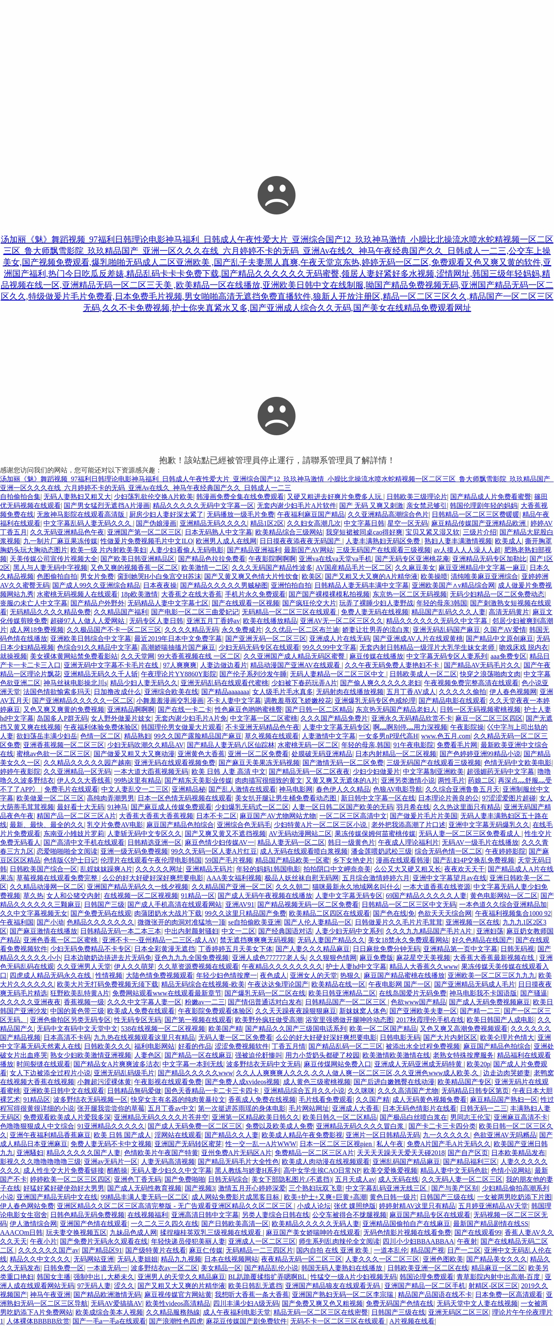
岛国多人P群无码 (62, 718)
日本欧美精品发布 (518, 1152)
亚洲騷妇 (29, 1152)
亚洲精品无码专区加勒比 (489, 558)
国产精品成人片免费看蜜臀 (490, 496)
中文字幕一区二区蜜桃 (263, 718)
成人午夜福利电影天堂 (236, 1312)
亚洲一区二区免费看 (258, 753)
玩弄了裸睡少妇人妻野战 (376, 603)
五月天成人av (355, 1179)
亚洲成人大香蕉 (355, 1108)
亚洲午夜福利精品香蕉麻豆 (50, 1135)
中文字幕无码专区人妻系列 (446, 656)
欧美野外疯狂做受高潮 (269, 1019)
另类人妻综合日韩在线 (275, 1214)
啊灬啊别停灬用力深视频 (410, 727)
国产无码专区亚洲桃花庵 (412, 558)
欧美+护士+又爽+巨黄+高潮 (325, 1197)
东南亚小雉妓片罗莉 (73, 833)
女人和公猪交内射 (73, 895)
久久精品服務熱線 (173, 1312)
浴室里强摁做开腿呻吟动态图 (349, 1019)
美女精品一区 (221, 1268)
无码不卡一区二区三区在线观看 (338, 1321)
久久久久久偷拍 (462, 691)
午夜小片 (43, 1241)
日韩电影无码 (400, 1037)
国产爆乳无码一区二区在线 (264, 993)
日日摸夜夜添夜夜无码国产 (300, 541)
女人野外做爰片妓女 (121, 718)
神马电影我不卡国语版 (483, 993)
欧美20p (478, 1064)
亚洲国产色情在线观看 (93, 1223)
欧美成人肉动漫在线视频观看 (326, 1161)
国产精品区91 (102, 1250)
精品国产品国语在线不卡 (435, 1294)
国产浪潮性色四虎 (176, 1321)
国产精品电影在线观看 (452, 700)
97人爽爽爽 (180, 665)
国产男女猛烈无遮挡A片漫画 (107, 505)
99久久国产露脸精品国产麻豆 (198, 736)
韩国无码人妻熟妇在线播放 (342, 1268)
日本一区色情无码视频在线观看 (185, 798)
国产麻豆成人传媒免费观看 (171, 807)
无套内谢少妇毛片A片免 (191, 718)
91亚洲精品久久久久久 (111, 1126)
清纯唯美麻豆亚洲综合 (484, 576)
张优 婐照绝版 (355, 1205)
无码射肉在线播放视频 (350, 691)
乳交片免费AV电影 (115, 824)
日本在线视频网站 (231, 1259)
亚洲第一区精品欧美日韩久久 (256, 1117)
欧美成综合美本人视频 (109, 1312)
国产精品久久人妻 (232, 1135)
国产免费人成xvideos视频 (242, 1081)
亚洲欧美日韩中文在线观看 (63, 1090)
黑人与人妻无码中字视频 (50, 567)
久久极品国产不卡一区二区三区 (114, 629)
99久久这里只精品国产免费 (245, 913)
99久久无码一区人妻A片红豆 (214, 851)
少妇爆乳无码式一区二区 (252, 807)
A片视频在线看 (412, 1321)
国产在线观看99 (478, 1232)
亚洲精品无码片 (209, 869)
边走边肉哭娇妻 (506, 1073)
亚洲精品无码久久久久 (213, 523)
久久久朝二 (292, 886)
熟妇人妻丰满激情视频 (458, 541)
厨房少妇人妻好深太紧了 (166, 514)
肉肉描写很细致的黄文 (269, 780)
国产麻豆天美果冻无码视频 (259, 762)
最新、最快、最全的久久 (47, 824)
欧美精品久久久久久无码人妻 (315, 1223)
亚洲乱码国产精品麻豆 (406, 1161)
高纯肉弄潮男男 (110, 798)
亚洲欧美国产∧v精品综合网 (453, 585)
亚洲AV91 (239, 904)
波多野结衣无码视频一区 (90, 1099)
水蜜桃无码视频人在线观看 (77, 594)
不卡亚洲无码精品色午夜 (262, 727)
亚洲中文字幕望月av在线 (449, 877)
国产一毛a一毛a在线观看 (109, 1321)
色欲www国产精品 (418, 1002)
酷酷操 (117, 1170)
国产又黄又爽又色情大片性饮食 (251, 576)
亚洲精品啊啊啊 (130, 709)
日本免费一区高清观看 (509, 1294)
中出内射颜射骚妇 (192, 931)
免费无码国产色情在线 (399, 1303)
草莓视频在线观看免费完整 (57, 877)
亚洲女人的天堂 (313, 975)
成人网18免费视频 (37, 629)
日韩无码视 (517, 948)
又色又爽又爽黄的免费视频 (63, 709)
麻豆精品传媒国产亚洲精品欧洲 (479, 523)
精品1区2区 (267, 523)
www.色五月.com (445, 736)
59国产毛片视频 (228, 860)
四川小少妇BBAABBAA (418, 1241)
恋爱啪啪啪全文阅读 (67, 851)
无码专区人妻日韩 (156, 620)
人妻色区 (147, 1055)
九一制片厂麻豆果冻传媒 (60, 541)
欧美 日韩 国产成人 (122, 1135)
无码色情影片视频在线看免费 (407, 1232)
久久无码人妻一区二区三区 (462, 1179)
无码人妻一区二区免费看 (235, 1037)
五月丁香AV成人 (411, 691)
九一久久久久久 (446, 1135)
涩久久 (124, 1285)
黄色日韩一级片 (393, 1197)
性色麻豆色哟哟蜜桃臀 (248, 709)
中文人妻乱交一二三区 (135, 789)
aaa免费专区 (508, 656)
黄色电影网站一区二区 (504, 895)
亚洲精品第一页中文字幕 (460, 948)
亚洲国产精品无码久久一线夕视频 (137, 886)
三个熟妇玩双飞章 (316, 1188)
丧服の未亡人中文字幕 (34, 603)
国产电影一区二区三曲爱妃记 (195, 612)
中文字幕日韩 (364, 523)
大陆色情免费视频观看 (159, 975)
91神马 (117, 807)
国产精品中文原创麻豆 (499, 638)
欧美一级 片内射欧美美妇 (108, 549)
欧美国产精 (225, 1028)
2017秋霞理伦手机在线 (430, 1019)
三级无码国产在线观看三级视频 (383, 549)
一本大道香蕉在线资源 (436, 886)
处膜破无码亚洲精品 (322, 753)
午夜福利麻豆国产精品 (311, 514)
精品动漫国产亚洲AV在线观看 (296, 665)
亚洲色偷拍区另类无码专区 (70, 1019)
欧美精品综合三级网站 (289, 532)
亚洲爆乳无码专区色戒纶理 (375, 700)
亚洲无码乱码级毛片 (124, 1073)
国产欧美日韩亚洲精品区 (137, 558)
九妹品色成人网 (133, 1232)
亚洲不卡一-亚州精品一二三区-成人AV (159, 940)
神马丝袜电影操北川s (75, 682)
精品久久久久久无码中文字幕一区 (203, 505)
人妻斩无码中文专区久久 (144, 833)
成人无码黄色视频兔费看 (429, 1099)
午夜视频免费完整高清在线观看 (471, 682)
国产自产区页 (468, 1152)
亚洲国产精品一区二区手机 (424, 1285)
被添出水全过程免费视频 (423, 1046)
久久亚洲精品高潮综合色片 (388, 514)
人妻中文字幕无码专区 (336, 727)
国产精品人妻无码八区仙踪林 (231, 744)
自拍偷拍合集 (20, 496)
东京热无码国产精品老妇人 (396, 709)
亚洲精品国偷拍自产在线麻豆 (406, 1223)
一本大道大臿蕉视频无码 (151, 771)
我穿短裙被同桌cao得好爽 (364, 532)
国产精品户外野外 (97, 603)
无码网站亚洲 (93, 1259)
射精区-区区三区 (493, 1285)
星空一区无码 (407, 523)
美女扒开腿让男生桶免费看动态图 (286, 798)
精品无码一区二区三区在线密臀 (320, 1312)
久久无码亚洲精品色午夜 (67, 532)
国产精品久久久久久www (195, 1073)
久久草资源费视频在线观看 (198, 966)
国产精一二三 (480, 1010)
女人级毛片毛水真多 (282, 691)
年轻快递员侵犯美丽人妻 (188, 1241)
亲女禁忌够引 (426, 505)
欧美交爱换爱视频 (390, 1170)
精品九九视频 (181, 1259)
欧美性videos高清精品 (178, 1303)
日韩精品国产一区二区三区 (346, 1002)
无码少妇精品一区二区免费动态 (497, 594)
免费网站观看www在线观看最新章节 (167, 993)
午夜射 (467, 1241)
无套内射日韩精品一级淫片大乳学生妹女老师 (427, 647)
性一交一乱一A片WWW (261, 1143)
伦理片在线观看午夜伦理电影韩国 (151, 860)
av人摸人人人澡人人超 (467, 549)
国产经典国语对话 (285, 931)
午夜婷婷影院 (505, 851)
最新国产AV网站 (308, 549)
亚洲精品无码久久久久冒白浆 (360, 1126)
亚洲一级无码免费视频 (134, 851)
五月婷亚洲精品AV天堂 (493, 1205)
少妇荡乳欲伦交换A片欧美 (153, 496)
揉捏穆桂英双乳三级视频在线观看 (211, 1232)
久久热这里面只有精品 (466, 807)
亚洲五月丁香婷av (213, 620)
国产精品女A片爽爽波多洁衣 (116, 1064)
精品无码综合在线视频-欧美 (202, 984)
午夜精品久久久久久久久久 (282, 966)
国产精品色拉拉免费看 (212, 558)
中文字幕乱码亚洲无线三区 (387, 1188)
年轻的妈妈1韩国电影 (268, 869)
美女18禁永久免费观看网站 (408, 940)
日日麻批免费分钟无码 (386, 948)
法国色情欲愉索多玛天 (57, 691)
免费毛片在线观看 (71, 789)
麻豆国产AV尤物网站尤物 (278, 815)
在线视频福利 (147, 1214)
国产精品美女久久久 (496, 1259)
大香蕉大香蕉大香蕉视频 (156, 815)
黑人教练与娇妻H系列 (248, 1170)
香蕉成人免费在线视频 (262, 1099)
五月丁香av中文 (171, 1108)
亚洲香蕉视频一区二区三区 (63, 744)
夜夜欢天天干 (464, 869)
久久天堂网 (137, 656)
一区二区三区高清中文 (353, 815)
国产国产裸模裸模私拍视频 (329, 594)
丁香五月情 (288, 1046)
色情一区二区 (100, 736)
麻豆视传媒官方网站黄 (178, 1294)
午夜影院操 (467, 727)
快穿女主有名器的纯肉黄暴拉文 (178, 1099)
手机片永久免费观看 (255, 594)
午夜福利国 (17, 922)
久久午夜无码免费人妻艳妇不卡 (393, 665)
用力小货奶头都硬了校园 (322, 1055)
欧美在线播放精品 (270, 620)
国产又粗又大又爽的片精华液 (181, 1285)
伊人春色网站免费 (27, 1205)
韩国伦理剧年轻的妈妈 (483, 505)
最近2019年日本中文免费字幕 (178, 638)
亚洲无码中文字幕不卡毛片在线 (112, 665)
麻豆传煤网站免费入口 (337, 1064)
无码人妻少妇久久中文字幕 (171, 1170)
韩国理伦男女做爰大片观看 (181, 727)
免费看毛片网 (457, 744)
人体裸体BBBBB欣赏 (37, 1321)
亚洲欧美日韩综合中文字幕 (90, 638)
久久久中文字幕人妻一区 (144, 1002)
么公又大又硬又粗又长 (407, 869)
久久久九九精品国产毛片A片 (429, 931)
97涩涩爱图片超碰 (509, 798)
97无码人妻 (94, 1285)
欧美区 (312, 576)
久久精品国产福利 (121, 612)
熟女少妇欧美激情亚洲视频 (90, 1055)
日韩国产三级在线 (447, 1197)
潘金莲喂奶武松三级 (381, 851)
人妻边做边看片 (223, 665)
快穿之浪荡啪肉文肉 (490, 674)
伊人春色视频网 (513, 691)
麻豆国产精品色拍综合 (180, 824)
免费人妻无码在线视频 (374, 612)
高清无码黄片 (509, 612)
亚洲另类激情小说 (408, 780)
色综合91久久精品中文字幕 (97, 647)
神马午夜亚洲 (50, 1294)
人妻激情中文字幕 (329, 736)
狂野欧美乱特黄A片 (79, 993)
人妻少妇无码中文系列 (349, 931)
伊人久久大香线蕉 (84, 780)
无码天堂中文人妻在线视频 (477, 1303)
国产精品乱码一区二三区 (345, 1046)
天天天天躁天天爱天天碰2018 (401, 1152)
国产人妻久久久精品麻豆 (313, 948)
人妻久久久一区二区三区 (382, 1259)
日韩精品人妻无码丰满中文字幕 (361, 585)
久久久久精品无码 (192, 629)
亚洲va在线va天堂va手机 (335, 558)
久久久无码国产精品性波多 (272, 567)
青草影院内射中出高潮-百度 (499, 1276)
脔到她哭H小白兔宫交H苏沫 (159, 576)
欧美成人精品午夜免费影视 (302, 1135)
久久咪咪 (361, 1090)
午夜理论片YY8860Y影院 (178, 674)
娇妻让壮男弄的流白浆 (376, 629)
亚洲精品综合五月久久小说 (304, 1090)
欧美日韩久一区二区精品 (340, 1117)
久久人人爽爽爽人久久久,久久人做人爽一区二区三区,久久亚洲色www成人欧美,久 (358, 1073)
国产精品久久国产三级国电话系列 (295, 1028)
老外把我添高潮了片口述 (408, 824)
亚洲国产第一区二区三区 (144, 532)
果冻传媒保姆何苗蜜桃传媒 (375, 833)
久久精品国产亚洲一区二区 (232, 886)
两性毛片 (451, 780)
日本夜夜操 (160, 585)
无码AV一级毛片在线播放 (480, 842)
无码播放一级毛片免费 (240, 514)
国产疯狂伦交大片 (309, 603)
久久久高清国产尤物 (408, 1090)
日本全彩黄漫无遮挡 (164, 948)
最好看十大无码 (80, 807)
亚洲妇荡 (489, 931)
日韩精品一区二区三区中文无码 (409, 904)
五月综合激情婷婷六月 (376, 877)
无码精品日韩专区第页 (475, 1090)
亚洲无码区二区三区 (458, 1312)
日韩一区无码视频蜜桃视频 (480, 709)
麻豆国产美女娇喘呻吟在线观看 (313, 1232)
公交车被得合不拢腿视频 (349, 1214)
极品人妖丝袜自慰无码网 (302, 877)
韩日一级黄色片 (351, 842)
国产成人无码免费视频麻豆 (489, 1002)
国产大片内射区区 (450, 1037)
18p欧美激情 (139, 594)
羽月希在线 (413, 807)
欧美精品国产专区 (465, 1081)
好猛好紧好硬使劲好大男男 (63, 1188)
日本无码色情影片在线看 (419, 1108)
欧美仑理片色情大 (507, 1037)
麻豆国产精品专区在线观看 (429, 1214)
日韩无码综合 (228, 1179)
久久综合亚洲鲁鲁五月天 (462, 789)
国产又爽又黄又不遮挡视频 (225, 833)
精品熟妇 (137, 736)
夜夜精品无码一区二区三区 (301, 1259)
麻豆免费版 (376, 957)
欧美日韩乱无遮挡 (255, 1285)
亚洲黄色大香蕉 (201, 753)
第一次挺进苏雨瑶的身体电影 (242, 1108)
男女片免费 (97, 576)
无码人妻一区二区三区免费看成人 (470, 833)
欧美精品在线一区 (338, 984)
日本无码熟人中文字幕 (218, 532)
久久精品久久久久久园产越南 (87, 762)
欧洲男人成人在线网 (226, 541)
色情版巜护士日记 (70, 860)
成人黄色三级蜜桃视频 (317, 1081)
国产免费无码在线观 (100, 913)
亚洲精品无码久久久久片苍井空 (161, 1117)
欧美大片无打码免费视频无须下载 (107, 984)
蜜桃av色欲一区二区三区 (53, 753)
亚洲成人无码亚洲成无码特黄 (419, 1064)
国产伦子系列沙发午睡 (253, 674)
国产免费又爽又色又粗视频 (322, 1303)
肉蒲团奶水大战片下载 (168, 913)
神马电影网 (296, 789)
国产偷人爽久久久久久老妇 (380, 682)
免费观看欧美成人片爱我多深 (67, 1117)
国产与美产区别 (454, 1188)
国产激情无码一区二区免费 (343, 762)
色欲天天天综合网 (445, 913)
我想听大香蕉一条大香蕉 (252, 1294)
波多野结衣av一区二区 (164, 1268)
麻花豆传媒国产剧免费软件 (246, 1321)
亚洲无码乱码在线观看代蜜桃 (224, 682)
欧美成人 (508, 541)
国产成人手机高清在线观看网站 (174, 904)
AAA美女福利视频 (234, 877)
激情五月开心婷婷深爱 (252, 1188)
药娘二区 (481, 780)
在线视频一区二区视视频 (141, 895)
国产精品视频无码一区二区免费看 (308, 904)
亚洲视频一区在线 (473, 922)
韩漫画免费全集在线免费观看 (240, 496)
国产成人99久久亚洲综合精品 (96, 585)
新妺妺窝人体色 (362, 1010)
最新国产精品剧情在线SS (490, 1223)
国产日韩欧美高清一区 (235, 1223)
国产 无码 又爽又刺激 (371, 505)
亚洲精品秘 (188, 789)
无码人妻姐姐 (137, 1259)
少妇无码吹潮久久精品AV (145, 744)
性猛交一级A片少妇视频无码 (354, 1276)
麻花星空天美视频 (423, 957)
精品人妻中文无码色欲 (454, 1170)
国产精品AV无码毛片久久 (482, 665)
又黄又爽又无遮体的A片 (341, 780)
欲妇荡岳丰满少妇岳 (46, 736)
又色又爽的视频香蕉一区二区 (134, 567)
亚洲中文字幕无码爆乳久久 (489, 824)
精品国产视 (427, 1250)
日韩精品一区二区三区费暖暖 (475, 514)
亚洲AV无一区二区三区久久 (341, 620)
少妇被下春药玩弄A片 (304, 682)
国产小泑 (50, 922)
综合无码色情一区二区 (448, 851)
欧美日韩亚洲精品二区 (342, 993)
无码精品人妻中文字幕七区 (167, 603)
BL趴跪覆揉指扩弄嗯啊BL (268, 1276)
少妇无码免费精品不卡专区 (90, 948)
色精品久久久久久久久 (100, 922)
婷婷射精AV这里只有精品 (417, 1205)
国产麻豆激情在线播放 (43, 931)
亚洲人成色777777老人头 (269, 957)
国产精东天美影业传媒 (198, 780)
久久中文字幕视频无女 (34, 913)
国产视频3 (200, 1188)
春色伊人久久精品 (343, 789)
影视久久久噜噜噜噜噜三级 (40, 1161)
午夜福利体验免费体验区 (101, 727)
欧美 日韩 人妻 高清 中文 (229, 771)
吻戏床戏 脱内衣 (523, 647)
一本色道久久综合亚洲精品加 (503, 904)
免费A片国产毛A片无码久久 (449, 1143)
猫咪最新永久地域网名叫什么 (356, 886)
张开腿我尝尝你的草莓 (111, 1108)
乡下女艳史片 (352, 860)
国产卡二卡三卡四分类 (442, 1126)
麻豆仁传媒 (206, 1250)
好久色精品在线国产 (482, 940)
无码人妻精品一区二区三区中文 (338, 674)
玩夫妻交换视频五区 (76, 1232)
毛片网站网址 (309, 1108)
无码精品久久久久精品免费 (50, 612)
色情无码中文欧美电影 (517, 762)
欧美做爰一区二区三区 (50, 798)
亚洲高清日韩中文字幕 (205, 1214)
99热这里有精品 (137, 780)
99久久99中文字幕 (330, 647)
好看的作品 (195, 1046)
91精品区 (36, 1099)
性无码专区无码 (137, 1019)
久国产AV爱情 (505, 629)
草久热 (33, 895)
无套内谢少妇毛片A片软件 (296, 505)
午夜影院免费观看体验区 (215, 1010)
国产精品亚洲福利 (254, 549)
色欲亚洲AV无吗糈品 (504, 1135)
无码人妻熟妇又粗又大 (77, 496)
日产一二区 (464, 1250)
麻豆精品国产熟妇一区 (504, 1099)
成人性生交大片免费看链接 (63, 1170)
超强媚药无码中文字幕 (500, 771)
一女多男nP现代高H (388, 736)
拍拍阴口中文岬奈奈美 (337, 869)
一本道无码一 (107, 1268)
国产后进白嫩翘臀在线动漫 (394, 1081)
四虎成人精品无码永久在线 (51, 975)
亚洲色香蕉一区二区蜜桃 (61, 940)
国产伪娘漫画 (156, 523)
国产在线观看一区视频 (245, 603)
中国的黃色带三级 (77, 1010)
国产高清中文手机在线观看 (83, 842)
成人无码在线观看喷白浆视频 (304, 851)
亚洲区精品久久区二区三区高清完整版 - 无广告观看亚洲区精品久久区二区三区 (175, 1205)
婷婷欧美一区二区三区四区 (70, 1179)
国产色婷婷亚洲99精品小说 (480, 753)
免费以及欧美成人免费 (279, 1126)
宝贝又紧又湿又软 (432, 532)
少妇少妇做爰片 (376, 771)
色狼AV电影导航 (397, 789)
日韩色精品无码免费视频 (87, 1214)
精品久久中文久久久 (40, 1259)
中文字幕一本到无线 (192, 1064)
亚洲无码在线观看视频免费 (174, 762)
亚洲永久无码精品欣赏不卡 (411, 718)
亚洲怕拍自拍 (291, 585)
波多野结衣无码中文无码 (263, 1064)
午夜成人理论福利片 (408, 842)
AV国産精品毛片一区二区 (354, 567)
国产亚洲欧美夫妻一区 (423, 1010)
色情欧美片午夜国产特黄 (161, 1152)
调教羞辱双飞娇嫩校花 (298, 700)
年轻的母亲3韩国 (441, 603)
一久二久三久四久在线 (164, 1223)
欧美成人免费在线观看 (141, 1010)
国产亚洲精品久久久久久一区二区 (82, 700)
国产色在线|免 (394, 913)
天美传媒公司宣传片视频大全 (53, 558)
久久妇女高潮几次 (314, 523)
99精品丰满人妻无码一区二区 (144, 1197)
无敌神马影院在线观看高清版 (81, 514)
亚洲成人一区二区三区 (262, 1241)
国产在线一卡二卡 (185, 709)
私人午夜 (389, 1143)
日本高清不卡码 (67, 1037)
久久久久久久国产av (48, 1250)
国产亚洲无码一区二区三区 (265, 638)
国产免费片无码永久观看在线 (104, 1241)
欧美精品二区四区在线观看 (329, 913)
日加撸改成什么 (117, 691)
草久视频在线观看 (272, 736)
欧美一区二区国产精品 (383, 1028)
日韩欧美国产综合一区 (43, 869)
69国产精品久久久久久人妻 (426, 895)
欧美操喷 (434, 576)
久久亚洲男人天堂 (84, 966)
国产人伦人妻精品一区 (317, 922)
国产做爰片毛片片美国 (423, 815)
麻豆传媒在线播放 (376, 656)
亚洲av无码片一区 (111, 1161)
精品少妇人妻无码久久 (144, 682)
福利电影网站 (154, 1046)
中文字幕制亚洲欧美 (433, 771)
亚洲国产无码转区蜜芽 (188, 1143)
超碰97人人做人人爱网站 (88, 620)
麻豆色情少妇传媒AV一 (219, 842)
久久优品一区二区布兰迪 (302, 629)
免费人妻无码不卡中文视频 (110, 1143)
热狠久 (350, 975)
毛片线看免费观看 (326, 1099)
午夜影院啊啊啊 (272, 558)
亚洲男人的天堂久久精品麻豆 (181, 1276)
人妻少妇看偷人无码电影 (186, 549)
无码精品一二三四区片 (259, 1250)
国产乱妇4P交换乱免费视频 (473, 860)
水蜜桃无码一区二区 (308, 744)
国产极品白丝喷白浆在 (413, 1117)
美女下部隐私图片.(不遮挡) (291, 1179)
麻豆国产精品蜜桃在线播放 (404, 975)
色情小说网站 (511, 1170)
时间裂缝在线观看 (43, 1064)
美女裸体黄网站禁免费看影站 (74, 656)
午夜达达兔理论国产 (278, 984)
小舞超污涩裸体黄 (104, 1081)
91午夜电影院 (413, 744)
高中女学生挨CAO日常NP (322, 1170)
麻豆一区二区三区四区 (489, 718)
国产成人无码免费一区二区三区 (195, 1126)
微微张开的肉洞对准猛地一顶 (181, 922)
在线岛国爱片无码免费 (412, 993)
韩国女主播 (53, 1276)
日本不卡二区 (216, 815)
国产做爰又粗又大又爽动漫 (134, 753)
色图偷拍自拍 (57, 576)
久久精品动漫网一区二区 (47, 886)
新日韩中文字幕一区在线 (378, 798)
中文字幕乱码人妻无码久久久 (88, 523)
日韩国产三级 (104, 904)
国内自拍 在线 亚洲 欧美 (333, 1250)
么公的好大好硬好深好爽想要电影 (152, 877)
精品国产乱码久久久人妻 (448, 612)
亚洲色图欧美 (443, 1259)
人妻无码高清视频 (168, 1161)
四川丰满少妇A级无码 (246, 1303)
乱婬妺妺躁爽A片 (106, 869)
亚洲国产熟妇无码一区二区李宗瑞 (343, 1294)
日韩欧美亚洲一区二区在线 (427, 1268)
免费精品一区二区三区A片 (314, 1152)
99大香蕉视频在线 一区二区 (199, 656)
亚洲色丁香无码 (137, 1179)
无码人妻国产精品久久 (331, 940)
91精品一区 (198, 895)
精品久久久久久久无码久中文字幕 (437, 620)
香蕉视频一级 (84, 1002)
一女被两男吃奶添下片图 (514, 1197)
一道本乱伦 (391, 1250)
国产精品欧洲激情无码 (107, 1294)
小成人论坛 (314, 1205)
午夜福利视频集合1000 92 (513, 913)
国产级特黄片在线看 (155, 1250)
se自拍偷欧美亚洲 (254, 922)
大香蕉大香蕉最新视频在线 (494, 957)
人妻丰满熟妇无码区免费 (384, 541)
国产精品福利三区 (470, 1161)
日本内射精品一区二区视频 (395, 753)
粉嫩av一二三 (205, 1002)
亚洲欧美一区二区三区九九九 (491, 975)
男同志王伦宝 (470, 1117)
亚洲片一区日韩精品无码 (383, 1135)
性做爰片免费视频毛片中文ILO (146, 541)
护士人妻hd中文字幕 (356, 966)
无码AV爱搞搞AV (116, 1303)
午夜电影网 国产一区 (399, 984)
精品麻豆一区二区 (498, 1268)
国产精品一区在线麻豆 (198, 1055)
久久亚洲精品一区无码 (77, 771)
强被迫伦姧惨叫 (258, 1055)
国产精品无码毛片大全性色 (238, 1161)
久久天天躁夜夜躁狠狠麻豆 (295, 1010)
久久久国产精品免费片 (334, 718)
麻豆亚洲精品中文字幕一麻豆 (482, 567)
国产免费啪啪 (185, 1179)
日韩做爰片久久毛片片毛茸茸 (399, 922)
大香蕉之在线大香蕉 (191, 594)
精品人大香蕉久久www (423, 966)
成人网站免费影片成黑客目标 (236, 1197)
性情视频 (108, 975)
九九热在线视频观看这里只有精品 (144, 1037)
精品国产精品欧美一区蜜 (292, 860)
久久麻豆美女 (415, 567)
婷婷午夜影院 (20, 771)
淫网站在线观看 (178, 1135)
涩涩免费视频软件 (242, 1046)
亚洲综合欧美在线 (171, 691)
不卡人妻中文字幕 (234, 700)
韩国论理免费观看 (427, 1276)
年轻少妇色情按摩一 (226, 975)
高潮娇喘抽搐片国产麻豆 (178, 647)
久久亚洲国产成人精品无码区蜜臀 (294, 656)
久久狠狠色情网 (333, 957)
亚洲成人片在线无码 (339, 638)
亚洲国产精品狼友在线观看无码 (333, 1285)
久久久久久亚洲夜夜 (30, 1002)
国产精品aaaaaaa (225, 691)
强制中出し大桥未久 (103, 1276)
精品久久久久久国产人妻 (83, 1152)
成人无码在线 (398, 1179)
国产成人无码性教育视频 (144, 1188)
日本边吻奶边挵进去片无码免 (107, 957)
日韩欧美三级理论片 (416, 496)
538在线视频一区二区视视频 (163, 1028)
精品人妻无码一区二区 (291, 842)
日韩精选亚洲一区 (154, 842)
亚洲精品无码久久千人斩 (101, 674)
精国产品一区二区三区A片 (76, 815)
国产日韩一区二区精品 (319, 709)
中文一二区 (238, 931)
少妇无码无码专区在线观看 (259, 647)
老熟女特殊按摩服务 (463, 1055)
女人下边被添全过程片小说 (50, 1073)
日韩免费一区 (63, 1268)
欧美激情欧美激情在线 (396, 1055)
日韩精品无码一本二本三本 (120, 931)
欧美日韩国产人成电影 (500, 1019)
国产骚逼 (533, 993)
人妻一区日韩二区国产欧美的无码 (342, 807)
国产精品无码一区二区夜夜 (309, 771)
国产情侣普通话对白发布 (265, 1002)
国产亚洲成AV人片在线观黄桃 (418, 638)
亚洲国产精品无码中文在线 (56, 1197)
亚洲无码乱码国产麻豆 (446, 629)
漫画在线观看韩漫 (403, 860)
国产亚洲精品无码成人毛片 (474, 984)
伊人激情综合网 (33, 1223)
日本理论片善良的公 (448, 798)
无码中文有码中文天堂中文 (77, 1028)
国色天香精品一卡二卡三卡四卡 (213, 1090)
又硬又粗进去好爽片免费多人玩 (335, 496)
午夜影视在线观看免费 (168, 1081)
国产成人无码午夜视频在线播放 (265, 895)
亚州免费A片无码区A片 (236, 1152)
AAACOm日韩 (21, 1232)
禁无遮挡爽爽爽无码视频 (257, 940)
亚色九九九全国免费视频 (191, 957)
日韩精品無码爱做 (134, 1090)
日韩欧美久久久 (107, 1046)
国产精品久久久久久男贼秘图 (224, 585)
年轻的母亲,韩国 (365, 744)
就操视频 (13, 656)
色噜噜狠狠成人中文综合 (37, 1126)
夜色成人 (273, 975)
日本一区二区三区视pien (337, 1143)
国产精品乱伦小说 (271, 1268)
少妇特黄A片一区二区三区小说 (321, 824)
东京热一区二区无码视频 (410, 594)
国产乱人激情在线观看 (242, 789)
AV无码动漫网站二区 (300, 833)
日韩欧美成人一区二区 (423, 674)
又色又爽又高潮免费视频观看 (464, 1028)
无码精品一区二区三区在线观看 (290, 612)
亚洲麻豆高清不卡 (521, 1117)
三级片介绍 (480, 532)
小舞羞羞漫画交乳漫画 (170, 700)
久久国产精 (372, 1099)
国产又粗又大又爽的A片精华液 (371, 576)
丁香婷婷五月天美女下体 (235, 948)
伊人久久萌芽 (134, 966)
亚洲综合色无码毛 (244, 824)
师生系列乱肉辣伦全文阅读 (339, 1241)
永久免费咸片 (242, 629)
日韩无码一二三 (483, 1108)
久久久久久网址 (159, 869)
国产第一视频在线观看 (198, 1019)
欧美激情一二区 (205, 567)
